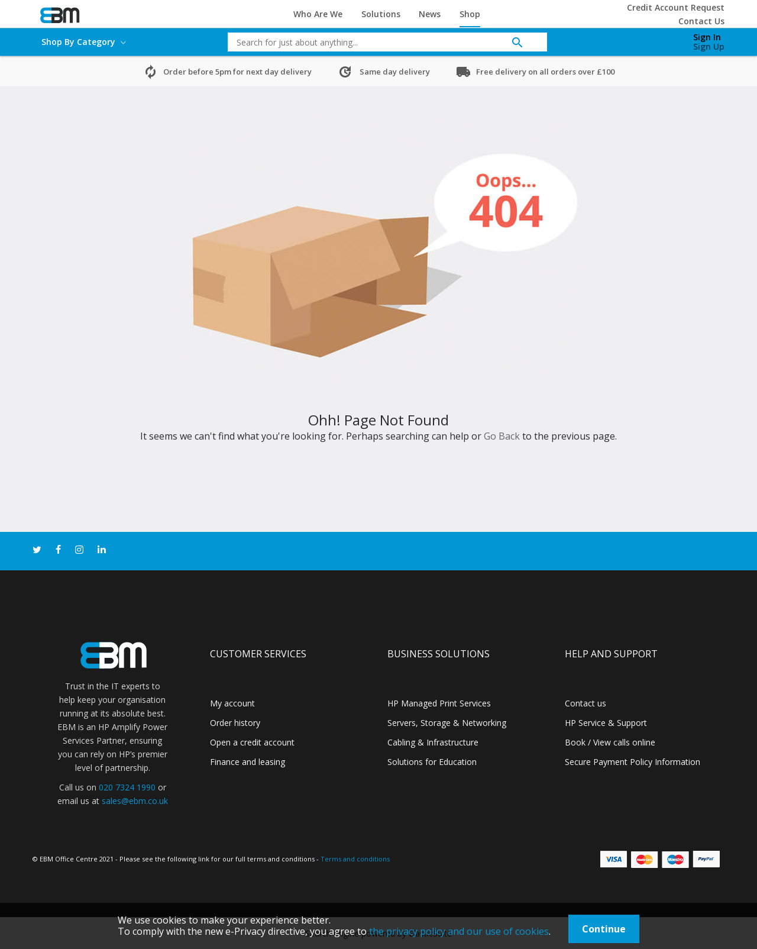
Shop (470, 14)
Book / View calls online (610, 742)
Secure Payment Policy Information (632, 761)
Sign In (707, 37)
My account (232, 703)
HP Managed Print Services (439, 703)
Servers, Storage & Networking (446, 722)
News (430, 14)
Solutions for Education (432, 761)
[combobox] (378, 42)
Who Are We (317, 14)
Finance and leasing (247, 761)
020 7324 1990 (127, 787)
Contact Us (701, 21)
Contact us (585, 703)
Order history (235, 722)
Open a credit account (252, 742)
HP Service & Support (606, 722)
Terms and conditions (355, 858)
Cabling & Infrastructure (432, 742)
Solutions (380, 14)
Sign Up (708, 46)
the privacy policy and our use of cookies (459, 931)
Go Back (502, 436)
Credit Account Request (675, 7)
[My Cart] (646, 39)
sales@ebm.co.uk (135, 800)
